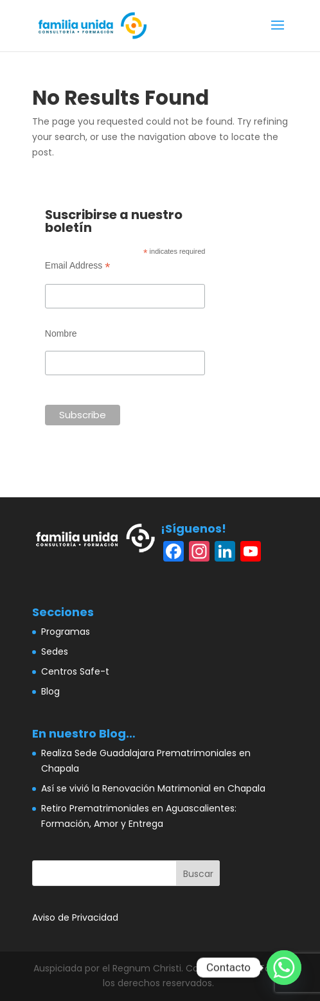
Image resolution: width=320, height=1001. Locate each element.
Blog (50, 691)
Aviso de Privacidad (75, 917)
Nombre (61, 333)
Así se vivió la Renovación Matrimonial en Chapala (153, 788)
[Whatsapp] (284, 967)
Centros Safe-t (75, 671)
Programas (65, 631)
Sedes (54, 651)
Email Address (78, 266)
